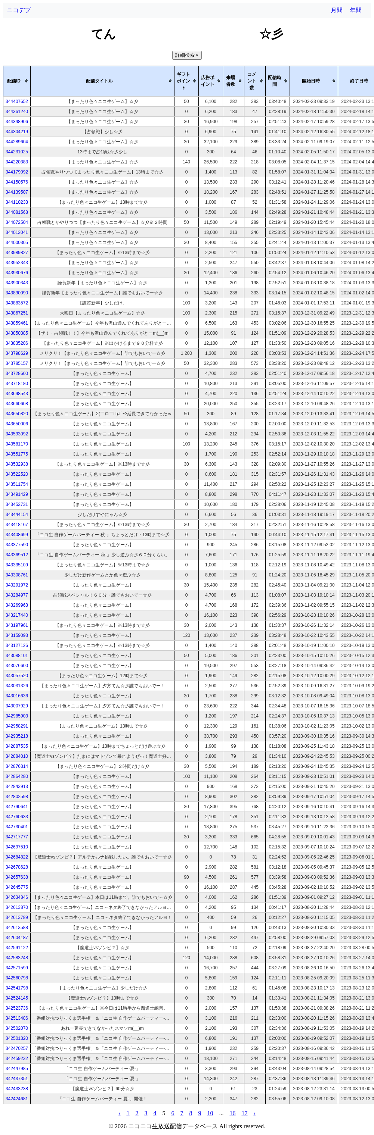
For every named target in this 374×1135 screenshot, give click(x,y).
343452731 (17, 504)
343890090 (17, 293)
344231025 (17, 151)
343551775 (17, 454)
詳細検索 (187, 55)
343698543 (17, 393)
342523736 (17, 1008)
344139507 (17, 192)
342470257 (17, 1048)
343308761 (17, 575)
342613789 (17, 917)
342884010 (17, 756)
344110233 (17, 202)
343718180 (17, 383)
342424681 (17, 1098)
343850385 (17, 333)
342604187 (17, 937)
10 (210, 1113)
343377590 (17, 544)
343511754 (17, 484)
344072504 (17, 222)
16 (233, 1113)
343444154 (17, 514)
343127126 (17, 645)
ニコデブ (19, 10)
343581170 (17, 444)
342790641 (17, 806)
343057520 (17, 675)
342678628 (17, 867)
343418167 (17, 524)
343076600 (17, 665)
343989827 (17, 252)
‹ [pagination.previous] (119, 1113)
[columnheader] (17, 81)
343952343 (17, 262)
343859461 (17, 323)
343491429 (17, 494)
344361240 (17, 111)
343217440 (17, 615)
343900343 (17, 282)
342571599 (17, 967)
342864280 (17, 776)
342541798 (17, 988)
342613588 (17, 927)
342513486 (17, 1018)
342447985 (17, 1068)
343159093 (17, 635)
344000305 (17, 242)
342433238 (17, 1088)
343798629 (17, 353)
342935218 (17, 736)
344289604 (17, 141)
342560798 (17, 978)
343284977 (17, 595)
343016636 (17, 695)
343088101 (17, 655)
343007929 (17, 706)
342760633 (17, 816)
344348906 (17, 121)
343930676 (17, 272)
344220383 (17, 162)
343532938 (17, 464)
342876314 (17, 766)
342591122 (17, 947)
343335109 (17, 565)
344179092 (17, 172)
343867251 (17, 313)
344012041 (17, 232)
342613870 (17, 907)
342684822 (17, 857)
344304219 (17, 131)
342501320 (17, 1038)
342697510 (17, 847)
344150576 (17, 182)
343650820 (17, 413)
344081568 (17, 212)
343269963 (17, 605)
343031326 (17, 685)
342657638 (17, 877)
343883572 (17, 303)
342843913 (17, 786)
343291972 (17, 585)
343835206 (17, 343)
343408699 (17, 534)
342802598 (17, 796)
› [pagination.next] (255, 1113)
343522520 (17, 474)
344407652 (17, 101)
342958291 (17, 726)
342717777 (17, 836)
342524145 (17, 998)
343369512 (17, 554)
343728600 (17, 373)
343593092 (17, 434)
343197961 (17, 625)
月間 (337, 10)
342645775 (17, 887)
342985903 (17, 716)
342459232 (17, 1058)
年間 (356, 10)
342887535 (17, 746)
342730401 (17, 826)
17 (245, 1113)
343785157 (17, 363)
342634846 (17, 897)
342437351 (17, 1078)
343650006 (17, 423)
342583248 (17, 957)
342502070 (17, 1028)
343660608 (17, 403)
